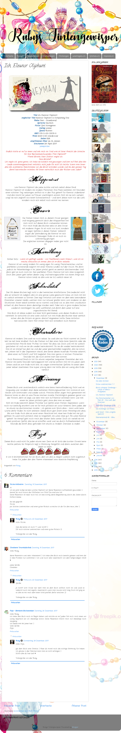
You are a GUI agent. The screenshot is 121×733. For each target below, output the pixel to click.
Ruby (18, 519)
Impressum (109, 56)
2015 (96, 463)
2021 (96, 361)
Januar (99, 455)
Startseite (8, 56)
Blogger (75, 727)
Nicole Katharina (17, 484)
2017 (96, 375)
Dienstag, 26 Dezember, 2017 (46, 611)
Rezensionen (33, 56)
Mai (98, 442)
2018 (96, 372)
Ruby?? (20, 56)
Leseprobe (45, 146)
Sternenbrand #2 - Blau (105, 417)
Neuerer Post (12, 706)
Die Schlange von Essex (105, 409)
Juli (97, 435)
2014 (96, 467)
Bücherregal (49, 56)
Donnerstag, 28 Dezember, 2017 (36, 641)
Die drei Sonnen (102, 381)
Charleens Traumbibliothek (20, 547)
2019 (95, 368)
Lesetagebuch (79, 56)
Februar (99, 452)
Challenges (64, 56)
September (100, 428)
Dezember (100, 378)
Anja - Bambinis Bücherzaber (22, 611)
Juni (98, 438)
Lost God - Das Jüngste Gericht (105, 413)
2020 (96, 365)
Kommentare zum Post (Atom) (26, 711)
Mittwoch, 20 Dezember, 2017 (35, 519)
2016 (96, 460)
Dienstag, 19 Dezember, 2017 (36, 484)
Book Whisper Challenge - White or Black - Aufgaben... (106, 389)
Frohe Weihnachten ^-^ (105, 384)
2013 (96, 470)
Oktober (99, 425)
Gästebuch (94, 56)
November (100, 421)
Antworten (14, 510)
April (98, 445)
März (98, 449)
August (99, 432)
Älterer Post (79, 706)
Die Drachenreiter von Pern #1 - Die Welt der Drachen (106, 400)
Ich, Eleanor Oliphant (104, 395)
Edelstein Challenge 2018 (105, 405)
